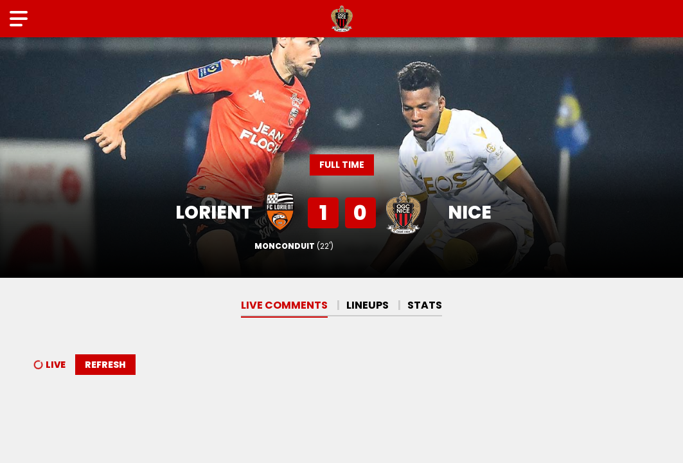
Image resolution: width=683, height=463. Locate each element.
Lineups (367, 305)
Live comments (284, 305)
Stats (424, 305)
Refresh (105, 364)
